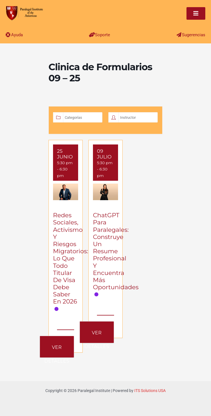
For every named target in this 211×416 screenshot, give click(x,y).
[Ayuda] (8, 34)
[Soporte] (92, 34)
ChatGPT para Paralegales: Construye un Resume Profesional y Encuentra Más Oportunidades (116, 251)
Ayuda (17, 34)
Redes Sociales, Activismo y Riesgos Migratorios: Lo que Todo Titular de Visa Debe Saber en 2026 (70, 258)
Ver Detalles (56, 351)
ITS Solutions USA (150, 390)
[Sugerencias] (178, 34)
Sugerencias (193, 34)
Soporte (102, 34)
